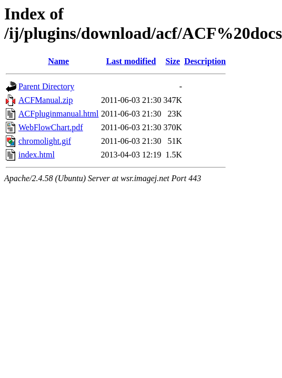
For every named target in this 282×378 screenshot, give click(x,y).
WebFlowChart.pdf (50, 127)
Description (205, 61)
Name (58, 61)
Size (173, 61)
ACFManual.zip (45, 100)
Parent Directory (46, 86)
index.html (36, 154)
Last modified (131, 61)
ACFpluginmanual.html (58, 113)
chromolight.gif (44, 140)
